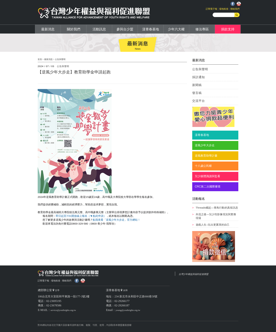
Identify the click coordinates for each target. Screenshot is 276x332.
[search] (224, 15)
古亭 (57, 290)
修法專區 (202, 29)
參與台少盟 (125, 29)
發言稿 (197, 93)
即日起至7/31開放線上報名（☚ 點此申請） (81, 215)
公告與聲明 (60, 59)
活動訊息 (99, 29)
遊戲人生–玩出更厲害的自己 (213, 224)
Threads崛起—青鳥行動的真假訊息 (217, 207)
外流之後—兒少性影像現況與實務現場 (216, 216)
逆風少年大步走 (205, 145)
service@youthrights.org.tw (63, 310)
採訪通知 (198, 77)
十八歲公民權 (203, 165)
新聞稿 (197, 85)
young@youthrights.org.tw (127, 310)
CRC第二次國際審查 (208, 186)
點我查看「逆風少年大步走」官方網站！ (116, 219)
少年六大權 (176, 29)
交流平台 (198, 101)
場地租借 (223, 9)
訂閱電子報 (211, 9)
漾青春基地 (150, 29)
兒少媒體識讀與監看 (207, 176)
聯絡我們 (235, 9)
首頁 (40, 59)
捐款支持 (227, 29)
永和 (125, 290)
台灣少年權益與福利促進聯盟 (193, 274)
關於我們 (73, 29)
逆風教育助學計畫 (206, 155)
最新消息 (48, 29)
